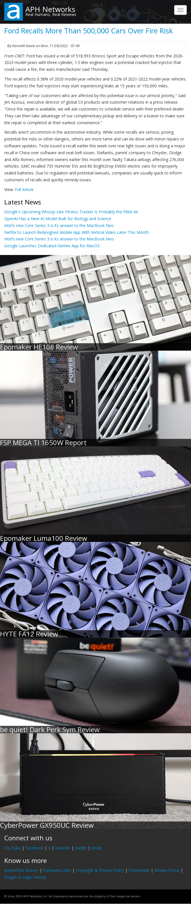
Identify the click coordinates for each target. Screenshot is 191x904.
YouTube (12, 848)
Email (96, 848)
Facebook (34, 848)
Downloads (139, 870)
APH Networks (50, 9)
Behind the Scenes (21, 870)
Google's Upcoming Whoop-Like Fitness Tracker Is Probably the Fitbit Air (71, 211)
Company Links (57, 870)
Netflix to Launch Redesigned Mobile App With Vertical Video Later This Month (76, 232)
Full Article (24, 189)
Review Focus (167, 870)
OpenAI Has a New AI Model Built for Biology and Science (57, 218)
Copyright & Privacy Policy (100, 870)
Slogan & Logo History (25, 877)
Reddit (81, 848)
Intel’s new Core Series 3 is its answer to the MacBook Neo (59, 225)
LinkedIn (62, 848)
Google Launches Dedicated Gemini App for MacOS (52, 245)
